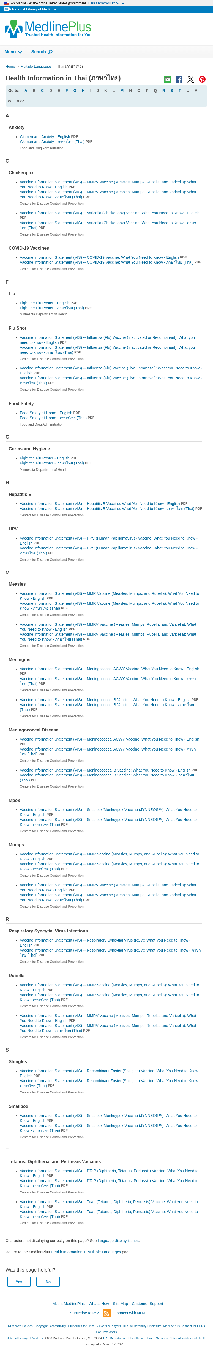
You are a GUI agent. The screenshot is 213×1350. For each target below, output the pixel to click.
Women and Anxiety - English (49, 136)
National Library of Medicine (34, 9)
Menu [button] (13, 52)
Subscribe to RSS (90, 1313)
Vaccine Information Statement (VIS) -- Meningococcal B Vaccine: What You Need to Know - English (109, 700)
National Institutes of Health (188, 1338)
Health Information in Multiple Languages (86, 1252)
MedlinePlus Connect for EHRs (184, 1326)
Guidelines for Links (81, 1326)
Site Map (120, 1303)
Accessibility (58, 1326)
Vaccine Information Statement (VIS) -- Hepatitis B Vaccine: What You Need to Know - (111, 508)
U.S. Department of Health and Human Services (135, 1338)
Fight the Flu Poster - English (48, 303)
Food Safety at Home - (57, 418)
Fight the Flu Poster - (56, 308)
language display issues (118, 1240)
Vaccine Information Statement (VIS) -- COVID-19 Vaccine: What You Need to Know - (110, 262)
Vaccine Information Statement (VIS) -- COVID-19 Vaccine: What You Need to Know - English (103, 257)
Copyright (41, 1326)
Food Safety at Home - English (50, 413)
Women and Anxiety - (56, 141)
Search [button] (42, 52)
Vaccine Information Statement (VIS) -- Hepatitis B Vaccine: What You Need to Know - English (103, 503)
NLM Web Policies (20, 1326)
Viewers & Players (108, 1326)
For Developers (106, 1332)
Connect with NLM (129, 1313)
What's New (99, 1303)
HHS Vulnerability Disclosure (142, 1326)
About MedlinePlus (69, 1303)
